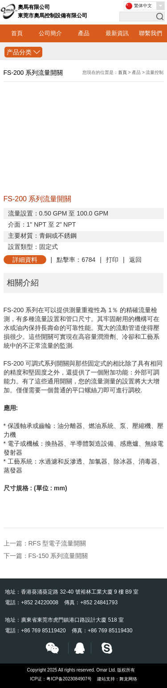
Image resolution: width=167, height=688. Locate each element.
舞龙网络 (128, 678)
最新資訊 (117, 33)
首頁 (17, 33)
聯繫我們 (150, 33)
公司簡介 (50, 33)
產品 (84, 33)
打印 (112, 259)
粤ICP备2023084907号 (69, 678)
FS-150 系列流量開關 (58, 555)
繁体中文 (143, 5)
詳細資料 (24, 259)
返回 (135, 259)
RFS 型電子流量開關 (57, 543)
